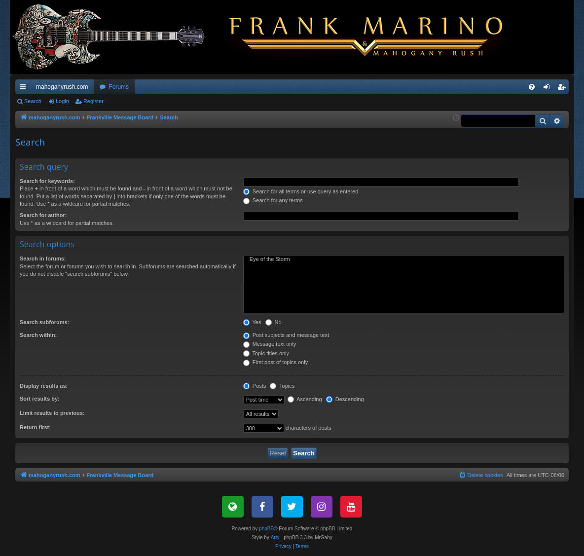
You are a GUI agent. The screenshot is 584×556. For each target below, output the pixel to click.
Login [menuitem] (549, 88)
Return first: (35, 427)
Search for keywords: (47, 181)
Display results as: (44, 386)
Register (93, 101)
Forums (119, 86)
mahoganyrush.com (62, 86)
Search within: (38, 335)
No (273, 322)
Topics (282, 386)
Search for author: (43, 215)
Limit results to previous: (52, 413)
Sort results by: (40, 399)
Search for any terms (273, 200)
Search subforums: (44, 322)
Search (32, 101)
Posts (254, 386)
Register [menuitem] (563, 88)
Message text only (269, 344)
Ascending (305, 399)
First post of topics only (275, 362)
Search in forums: (43, 258)
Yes (252, 322)
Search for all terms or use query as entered (301, 191)
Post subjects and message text (286, 335)
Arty (275, 537)
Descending (345, 399)
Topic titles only (266, 353)
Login (62, 101)
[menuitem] (531, 86)
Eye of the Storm (403, 259)
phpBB (266, 528)
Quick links (24, 88)
